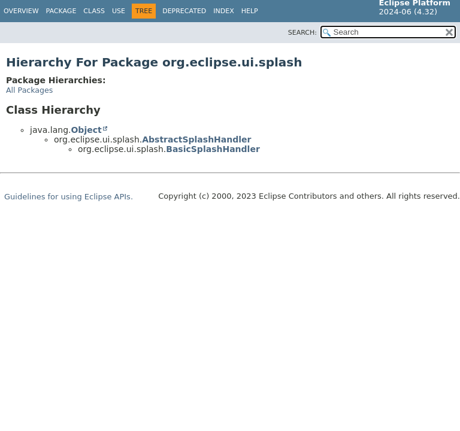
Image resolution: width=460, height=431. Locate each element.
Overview (21, 11)
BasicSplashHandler (213, 149)
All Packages (29, 90)
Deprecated (184, 11)
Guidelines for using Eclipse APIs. (68, 196)
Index (223, 11)
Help (249, 11)
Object (86, 130)
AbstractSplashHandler (196, 139)
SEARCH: (302, 33)
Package (61, 11)
